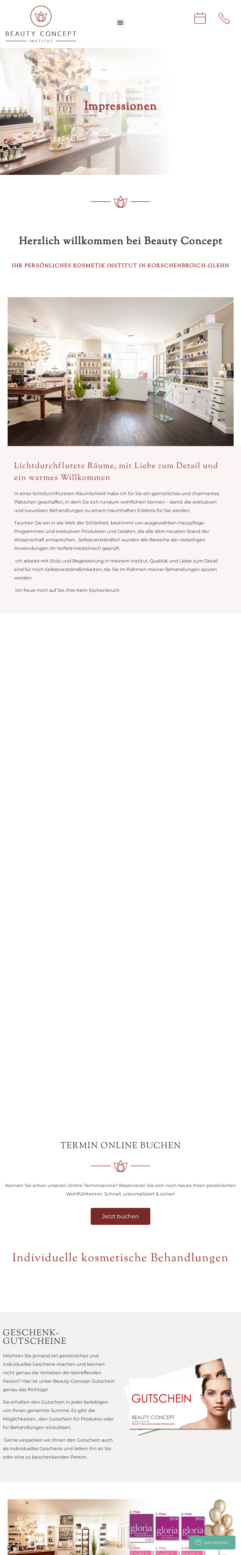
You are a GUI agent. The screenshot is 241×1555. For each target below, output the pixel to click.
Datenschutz (29, 1390)
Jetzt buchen (212, 1542)
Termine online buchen (40, 1407)
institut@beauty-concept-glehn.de (42, 1307)
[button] (120, 22)
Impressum (27, 1398)
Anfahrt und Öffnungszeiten (46, 1381)
